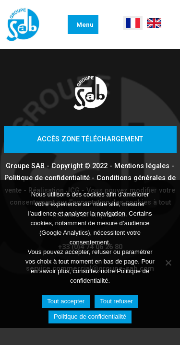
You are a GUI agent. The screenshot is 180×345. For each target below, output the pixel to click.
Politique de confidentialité (47, 178)
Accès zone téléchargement (90, 139)
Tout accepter (65, 301)
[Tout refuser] (168, 262)
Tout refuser (116, 301)
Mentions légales (141, 166)
